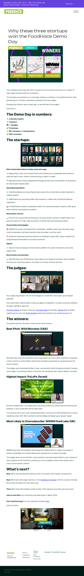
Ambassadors (26, 555)
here (47, 501)
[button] (76, 11)
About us (25, 552)
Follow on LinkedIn (35, 552)
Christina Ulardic (12, 310)
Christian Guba (41, 310)
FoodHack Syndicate (48, 480)
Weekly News (26, 557)
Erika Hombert (31, 313)
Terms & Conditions (36, 555)
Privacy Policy (37, 558)
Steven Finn (62, 310)
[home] (35, 11)
